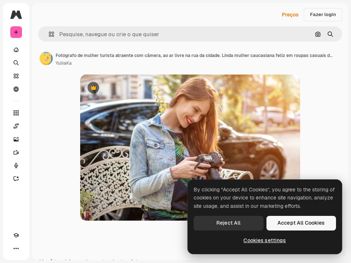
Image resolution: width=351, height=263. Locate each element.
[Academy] (16, 235)
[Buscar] (16, 63)
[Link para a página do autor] (46, 58)
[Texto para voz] (16, 165)
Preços (290, 14)
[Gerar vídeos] (16, 152)
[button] (48, 34)
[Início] (16, 50)
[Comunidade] (16, 89)
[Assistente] (16, 178)
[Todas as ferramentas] (16, 113)
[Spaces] (16, 126)
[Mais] (16, 248)
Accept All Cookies (301, 223)
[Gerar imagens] (16, 139)
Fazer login (323, 14)
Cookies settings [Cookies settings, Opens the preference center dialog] (264, 240)
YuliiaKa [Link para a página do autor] (64, 63)
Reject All (228, 223)
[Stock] (16, 76)
